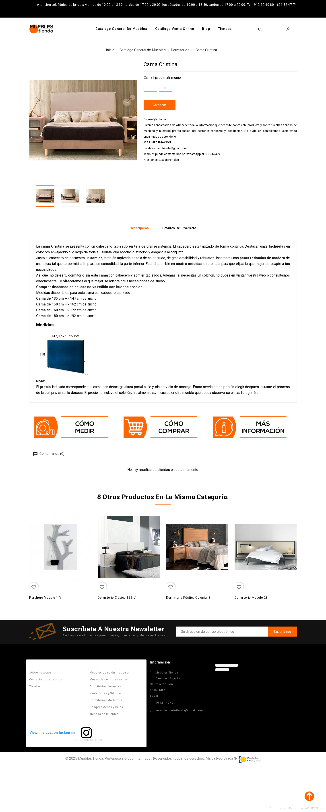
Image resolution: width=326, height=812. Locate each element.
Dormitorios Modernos (106, 700)
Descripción (139, 228)
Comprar (159, 105)
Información (160, 662)
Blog (206, 29)
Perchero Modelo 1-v (45, 597)
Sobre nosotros (40, 672)
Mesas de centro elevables (109, 679)
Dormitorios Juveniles (105, 686)
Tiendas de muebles (104, 714)
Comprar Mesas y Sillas (106, 707)
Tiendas (225, 29)
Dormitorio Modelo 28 (251, 597)
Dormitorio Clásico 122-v (117, 597)
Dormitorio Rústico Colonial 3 (188, 597)
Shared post (79, 740)
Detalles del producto (179, 228)
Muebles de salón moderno (109, 672)
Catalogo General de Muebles (121, 29)
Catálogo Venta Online (174, 29)
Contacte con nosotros (45, 679)
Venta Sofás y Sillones (106, 693)
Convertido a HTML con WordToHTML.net (296, 808)
